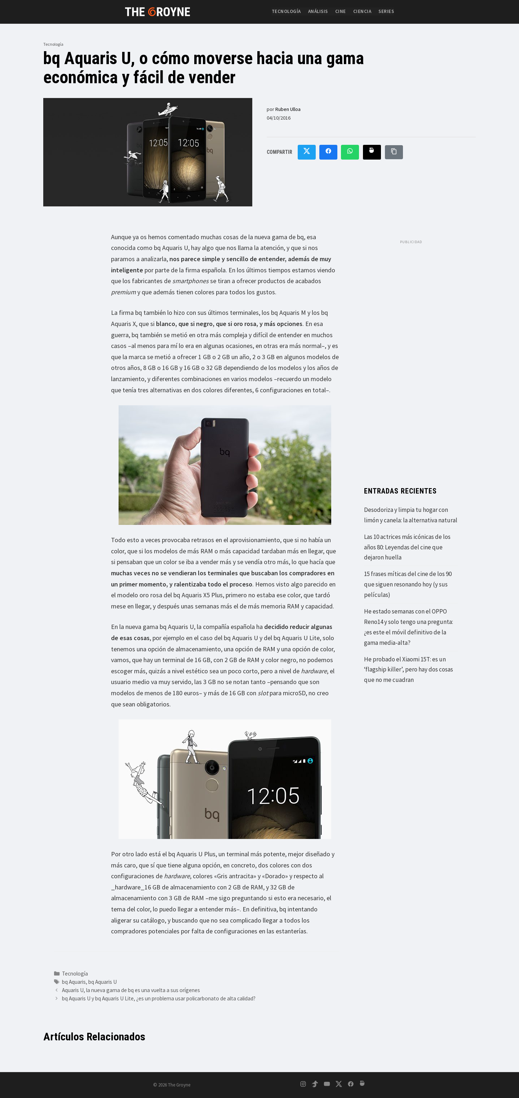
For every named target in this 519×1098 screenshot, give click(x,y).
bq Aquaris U (102, 981)
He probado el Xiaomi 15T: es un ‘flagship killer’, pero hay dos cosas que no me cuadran (408, 669)
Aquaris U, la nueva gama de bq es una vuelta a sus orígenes (131, 990)
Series (386, 11)
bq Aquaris (74, 981)
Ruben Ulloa (288, 109)
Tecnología (286, 11)
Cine (340, 11)
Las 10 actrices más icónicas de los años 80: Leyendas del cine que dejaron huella (407, 547)
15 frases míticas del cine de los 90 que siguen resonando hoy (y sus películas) (408, 584)
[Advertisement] (411, 356)
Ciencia (362, 11)
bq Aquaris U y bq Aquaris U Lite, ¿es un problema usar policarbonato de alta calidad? (159, 998)
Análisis (318, 11)
